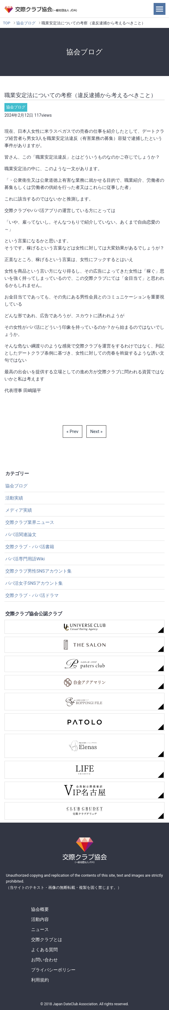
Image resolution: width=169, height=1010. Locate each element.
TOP (6, 23)
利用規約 (40, 980)
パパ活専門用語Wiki (25, 559)
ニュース (40, 929)
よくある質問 (44, 949)
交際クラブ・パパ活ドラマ (32, 595)
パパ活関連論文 (20, 534)
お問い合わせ (44, 959)
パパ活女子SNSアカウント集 (34, 583)
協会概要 (40, 909)
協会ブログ (26, 23)
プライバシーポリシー (53, 970)
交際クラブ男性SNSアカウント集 (38, 571)
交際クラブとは (46, 939)
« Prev (72, 431)
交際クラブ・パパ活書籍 (29, 546)
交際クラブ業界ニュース (29, 522)
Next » (96, 431)
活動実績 (14, 498)
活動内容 (40, 919)
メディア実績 (18, 510)
